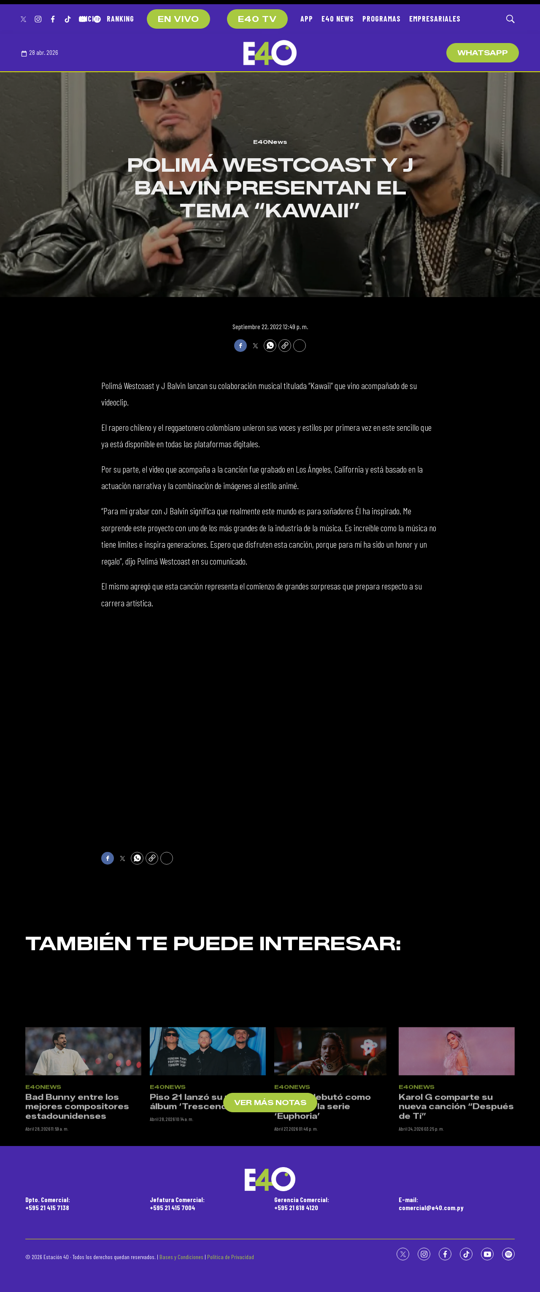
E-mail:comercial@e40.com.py (431, 1203)
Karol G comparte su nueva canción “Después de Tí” (456, 1177)
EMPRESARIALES (435, 18)
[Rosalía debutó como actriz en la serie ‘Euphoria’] (332, 1122)
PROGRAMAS (381, 18)
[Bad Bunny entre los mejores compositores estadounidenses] (83, 1122)
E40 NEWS (337, 18)
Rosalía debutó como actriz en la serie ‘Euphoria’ (322, 1177)
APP (306, 18)
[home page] (270, 52)
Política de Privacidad (230, 1256)
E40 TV (257, 19)
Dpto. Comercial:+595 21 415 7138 (47, 1203)
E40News (270, 141)
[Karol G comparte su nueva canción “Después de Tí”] (457, 1122)
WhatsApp (482, 53)
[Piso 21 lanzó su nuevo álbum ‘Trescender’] (208, 1122)
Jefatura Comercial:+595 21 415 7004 (177, 1203)
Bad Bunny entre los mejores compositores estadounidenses (77, 1177)
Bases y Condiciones (181, 1256)
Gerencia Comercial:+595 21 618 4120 (301, 1203)
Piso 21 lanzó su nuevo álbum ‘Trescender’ (201, 1172)
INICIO (88, 18)
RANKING (120, 18)
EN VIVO (178, 19)
